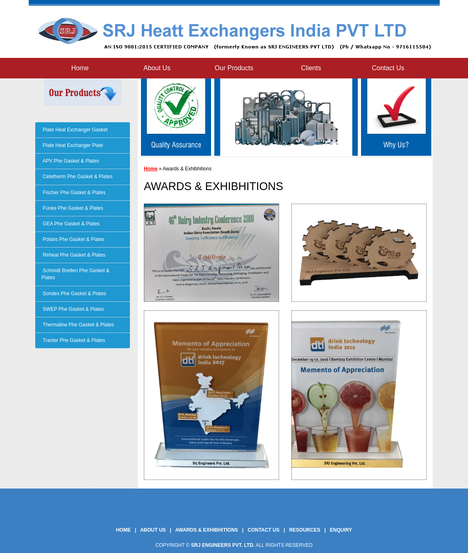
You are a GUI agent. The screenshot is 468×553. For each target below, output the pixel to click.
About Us (156, 67)
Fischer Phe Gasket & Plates (73, 192)
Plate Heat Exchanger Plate (72, 145)
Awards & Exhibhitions (206, 530)
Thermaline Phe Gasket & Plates (77, 325)
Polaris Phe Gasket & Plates (73, 239)
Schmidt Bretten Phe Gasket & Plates (75, 274)
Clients (311, 67)
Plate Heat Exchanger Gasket (74, 130)
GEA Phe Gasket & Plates (70, 224)
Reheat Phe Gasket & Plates (73, 255)
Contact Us (388, 67)
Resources (304, 530)
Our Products (234, 67)
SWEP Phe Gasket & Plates (72, 309)
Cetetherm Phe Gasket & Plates (76, 176)
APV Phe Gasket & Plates (70, 161)
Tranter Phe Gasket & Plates (73, 340)
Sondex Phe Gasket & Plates (73, 293)
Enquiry (341, 530)
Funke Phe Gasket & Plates (72, 208)
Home (80, 67)
